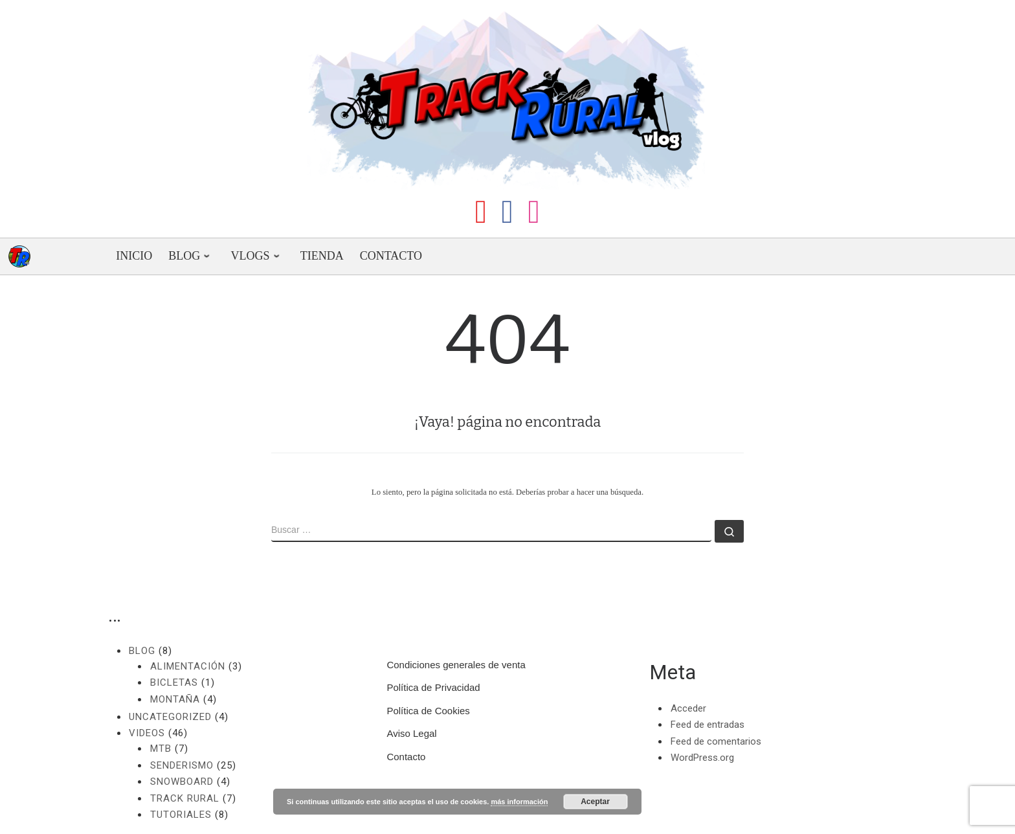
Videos (147, 733)
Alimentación (187, 666)
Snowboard (182, 781)
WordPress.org (702, 757)
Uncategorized (170, 717)
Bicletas (174, 682)
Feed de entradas (707, 724)
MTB (161, 748)
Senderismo (182, 765)
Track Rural (184, 798)
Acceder (688, 708)
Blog (142, 651)
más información (519, 802)
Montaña (175, 699)
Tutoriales (181, 814)
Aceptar (595, 801)
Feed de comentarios (716, 741)
